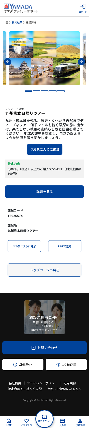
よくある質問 (66, 364)
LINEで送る (64, 246)
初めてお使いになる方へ (64, 388)
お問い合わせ (44, 347)
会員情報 (80, 423)
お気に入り (26, 423)
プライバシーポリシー (42, 383)
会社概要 (15, 383)
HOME (9, 423)
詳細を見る (44, 191)
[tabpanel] (44, 58)
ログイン (83, 8)
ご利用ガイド (23, 364)
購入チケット (44, 419)
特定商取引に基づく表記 (25, 388)
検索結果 (17, 22)
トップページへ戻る (45, 270)
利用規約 (69, 383)
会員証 (62, 423)
